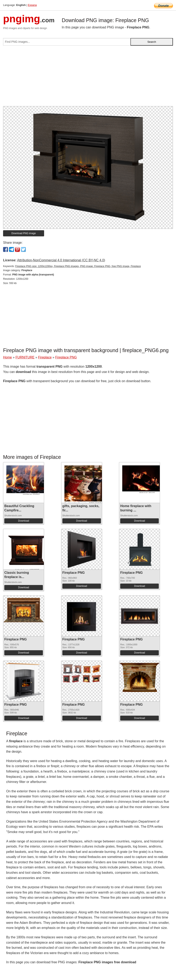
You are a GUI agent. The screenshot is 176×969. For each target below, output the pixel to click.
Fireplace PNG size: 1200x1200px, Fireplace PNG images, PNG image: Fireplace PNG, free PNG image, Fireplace (78, 266)
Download (23, 520)
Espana (32, 5)
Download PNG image (23, 233)
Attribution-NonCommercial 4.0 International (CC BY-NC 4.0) (61, 260)
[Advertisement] (88, 77)
